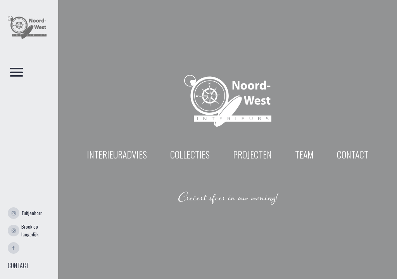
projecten (252, 154)
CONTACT (18, 265)
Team (304, 154)
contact (352, 154)
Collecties (190, 154)
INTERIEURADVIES (117, 154)
